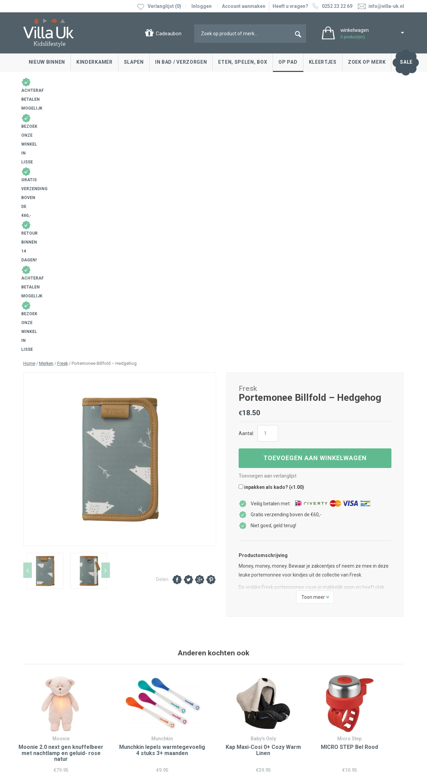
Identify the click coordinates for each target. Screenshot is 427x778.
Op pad (287, 62)
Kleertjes (323, 62)
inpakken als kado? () (271, 228)
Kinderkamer (94, 62)
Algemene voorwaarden (49, 730)
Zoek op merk (367, 62)
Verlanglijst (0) (164, 6)
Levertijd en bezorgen (48, 672)
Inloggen (201, 6)
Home (29, 104)
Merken (46, 104)
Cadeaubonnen (41, 683)
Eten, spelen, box (242, 62)
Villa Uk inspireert (239, 662)
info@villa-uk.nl (144, 715)
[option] (119, 200)
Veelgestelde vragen (47, 693)
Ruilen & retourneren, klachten (57, 662)
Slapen (134, 62)
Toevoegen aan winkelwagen (315, 198)
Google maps (135, 683)
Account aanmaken (243, 6)
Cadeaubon (168, 33)
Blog (225, 652)
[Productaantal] (268, 174)
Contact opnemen (44, 652)
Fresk (62, 104)
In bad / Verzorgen (181, 62)
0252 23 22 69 (331, 6)
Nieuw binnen (47, 62)
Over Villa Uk (234, 677)
